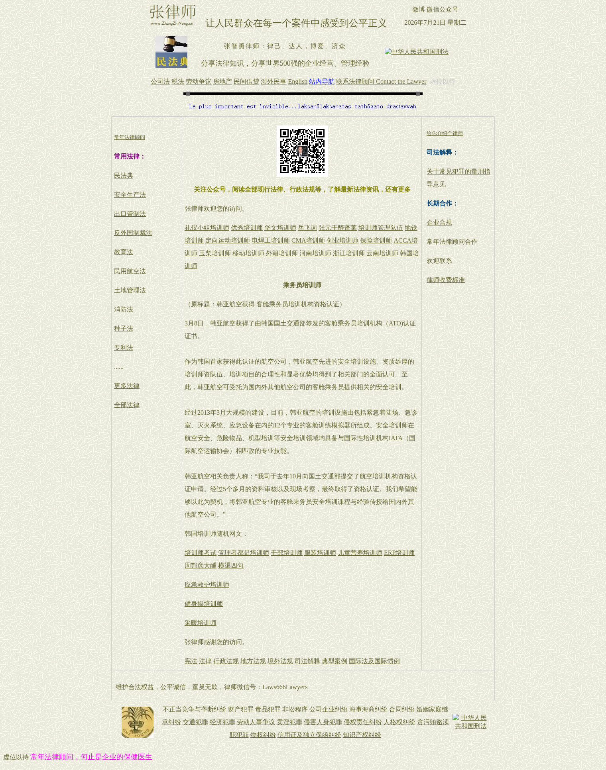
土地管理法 (130, 290)
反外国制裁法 (133, 232)
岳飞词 (307, 227)
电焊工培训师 (271, 240)
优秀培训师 (247, 227)
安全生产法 (130, 194)
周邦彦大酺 (200, 565)
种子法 (123, 328)
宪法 (191, 661)
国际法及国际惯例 (374, 661)
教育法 (123, 252)
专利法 (123, 347)
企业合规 (439, 222)
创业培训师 (342, 240)
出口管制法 (130, 213)
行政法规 (226, 661)
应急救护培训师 (207, 584)
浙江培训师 (349, 253)
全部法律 (127, 405)
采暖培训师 (200, 622)
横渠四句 (231, 565)
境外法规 (280, 661)
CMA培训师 (308, 240)
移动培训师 (248, 253)
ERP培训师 (399, 552)
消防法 (123, 309)
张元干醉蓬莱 (338, 227)
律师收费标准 (446, 279)
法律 (205, 661)
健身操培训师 (204, 603)
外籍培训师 (282, 253)
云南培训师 (382, 253)
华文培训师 (280, 227)
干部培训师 (287, 552)
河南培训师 (315, 253)
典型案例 (334, 661)
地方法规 (253, 661)
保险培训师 (376, 240)
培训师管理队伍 (380, 227)
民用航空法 (130, 271)
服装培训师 (320, 552)
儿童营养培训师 (360, 552)
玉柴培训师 (215, 253)
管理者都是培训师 (243, 552)
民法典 (123, 175)
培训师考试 (200, 552)
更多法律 (127, 385)
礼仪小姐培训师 (207, 227)
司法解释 (307, 661)
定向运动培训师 (227, 240)
